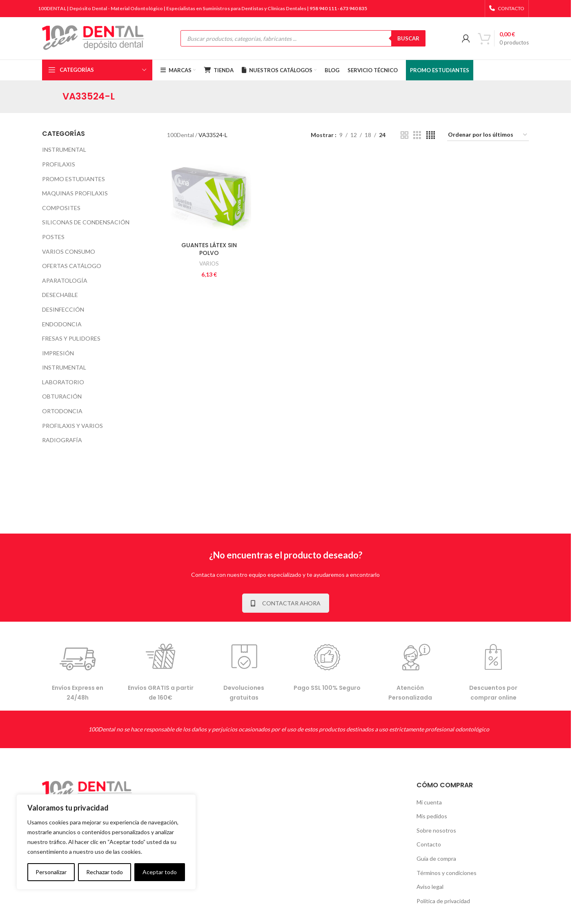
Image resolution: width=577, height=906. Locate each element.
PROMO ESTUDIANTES (73, 178)
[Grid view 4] (430, 135)
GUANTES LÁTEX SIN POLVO (209, 249)
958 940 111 (323, 8)
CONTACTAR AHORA (286, 603)
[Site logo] (93, 37)
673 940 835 (353, 8)
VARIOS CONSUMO (68, 251)
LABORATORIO (63, 382)
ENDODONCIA (62, 324)
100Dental (180, 134)
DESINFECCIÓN (63, 309)
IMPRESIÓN (58, 353)
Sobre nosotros (436, 830)
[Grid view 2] (404, 135)
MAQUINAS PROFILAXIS (75, 193)
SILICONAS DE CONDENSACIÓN (85, 222)
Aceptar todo (160, 871)
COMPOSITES (61, 207)
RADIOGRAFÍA (62, 439)
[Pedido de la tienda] (488, 135)
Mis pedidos (432, 816)
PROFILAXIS (58, 164)
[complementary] (106, 842)
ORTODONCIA (62, 411)
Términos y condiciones (447, 872)
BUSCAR (408, 38)
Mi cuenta (429, 802)
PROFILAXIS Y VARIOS (72, 425)
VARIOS (209, 263)
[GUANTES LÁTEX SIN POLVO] (209, 195)
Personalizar (51, 871)
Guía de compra (436, 858)
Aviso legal (430, 886)
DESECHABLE (60, 294)
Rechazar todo (104, 871)
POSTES (53, 236)
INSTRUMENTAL (64, 149)
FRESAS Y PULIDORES (71, 338)
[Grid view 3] (417, 135)
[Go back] (52, 97)
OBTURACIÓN (62, 396)
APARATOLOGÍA (64, 280)
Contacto (429, 844)
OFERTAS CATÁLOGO (71, 265)
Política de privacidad (443, 900)
